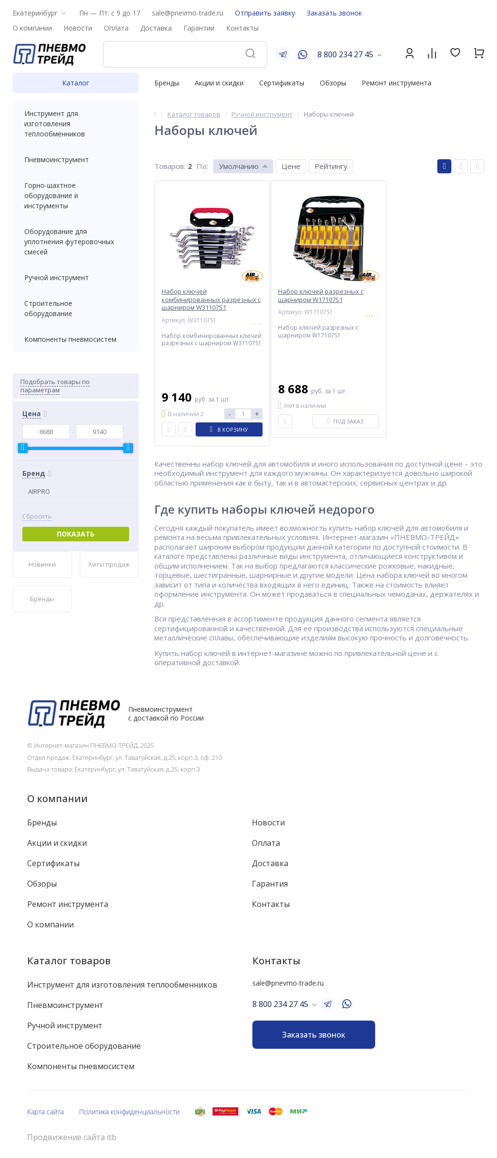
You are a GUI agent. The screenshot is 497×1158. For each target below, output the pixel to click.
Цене (291, 166)
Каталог (75, 82)
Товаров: (169, 166)
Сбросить (37, 516)
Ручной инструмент (75, 277)
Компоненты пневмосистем (75, 339)
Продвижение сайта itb (71, 1137)
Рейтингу (331, 166)
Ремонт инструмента (396, 82)
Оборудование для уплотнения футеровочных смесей (75, 241)
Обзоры (333, 82)
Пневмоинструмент (75, 159)
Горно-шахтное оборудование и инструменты (75, 195)
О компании (57, 798)
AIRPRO (39, 491)
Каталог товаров (69, 960)
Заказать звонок (334, 12)
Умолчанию (239, 166)
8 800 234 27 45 (345, 54)
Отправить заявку (265, 12)
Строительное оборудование (75, 308)
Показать (76, 533)
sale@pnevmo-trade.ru (187, 12)
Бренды (166, 82)
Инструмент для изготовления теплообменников (75, 123)
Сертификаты (281, 82)
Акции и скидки (219, 82)
